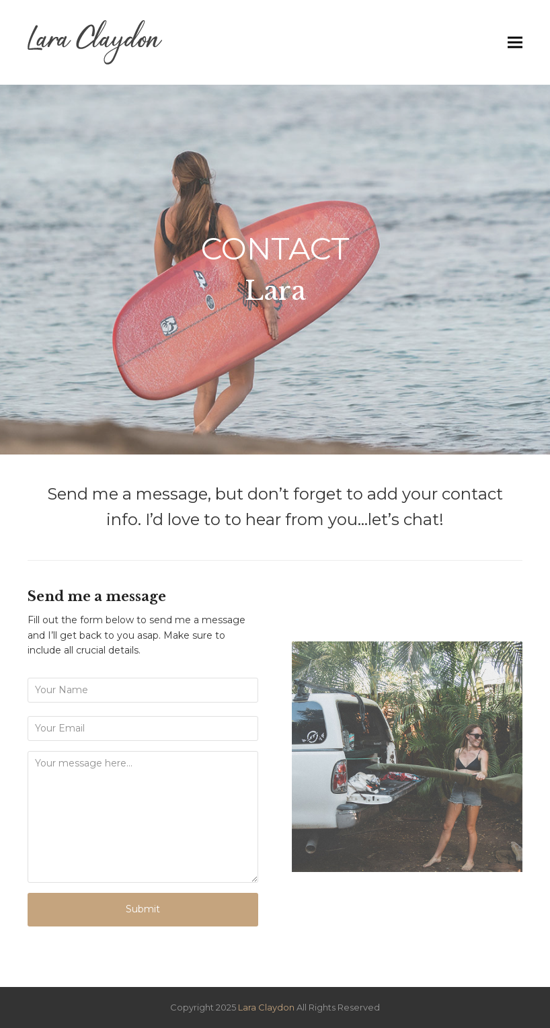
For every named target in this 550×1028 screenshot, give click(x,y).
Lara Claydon (267, 1007)
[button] (515, 42)
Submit (143, 909)
